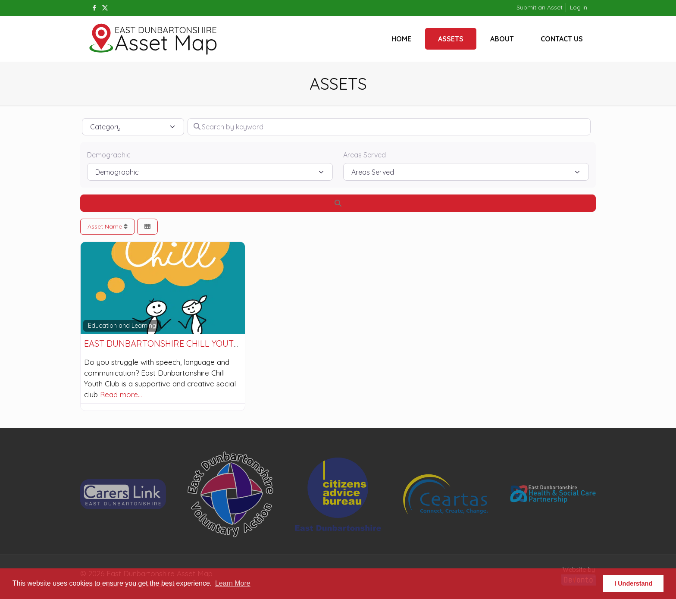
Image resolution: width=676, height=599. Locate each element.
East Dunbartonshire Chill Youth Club (174, 343)
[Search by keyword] (389, 126)
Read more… (121, 394)
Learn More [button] (232, 583)
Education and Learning (122, 325)
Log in (578, 7)
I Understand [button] (633, 583)
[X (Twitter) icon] (105, 7)
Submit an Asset (539, 7)
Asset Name (108, 226)
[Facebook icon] (94, 7)
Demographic (109, 155)
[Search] (338, 203)
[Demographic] (210, 171)
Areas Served (364, 155)
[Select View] (147, 227)
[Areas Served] (466, 171)
